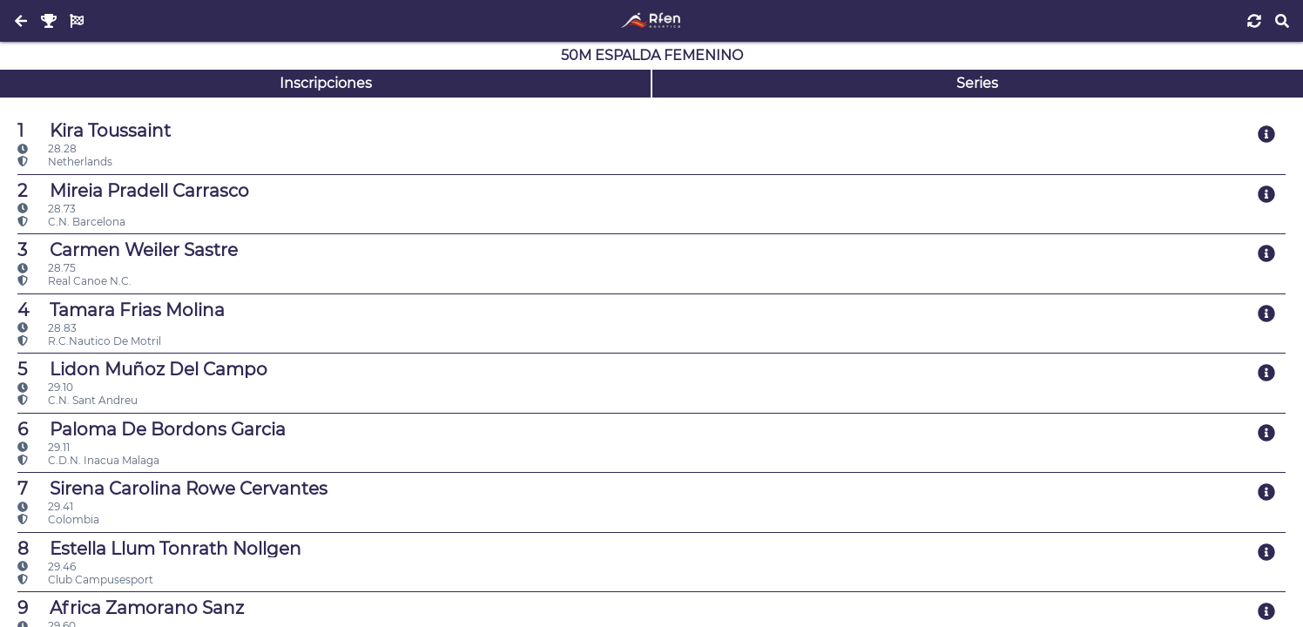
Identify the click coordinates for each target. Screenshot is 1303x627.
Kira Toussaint (94, 130)
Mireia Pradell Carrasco (133, 190)
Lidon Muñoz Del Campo (142, 369)
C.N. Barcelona (71, 221)
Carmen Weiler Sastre (127, 250)
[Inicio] (651, 21)
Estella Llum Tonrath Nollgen (159, 548)
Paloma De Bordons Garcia (151, 429)
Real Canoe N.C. (74, 281)
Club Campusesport (85, 579)
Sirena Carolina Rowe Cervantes (172, 488)
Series (977, 83)
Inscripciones (326, 83)
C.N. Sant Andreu (77, 400)
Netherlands (64, 161)
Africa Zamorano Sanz (130, 608)
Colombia (58, 519)
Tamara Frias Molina (121, 310)
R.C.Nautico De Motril (89, 341)
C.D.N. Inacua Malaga (88, 460)
